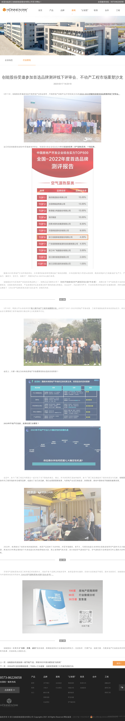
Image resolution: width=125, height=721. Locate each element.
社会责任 (46, 702)
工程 (118, 10)
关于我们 (46, 683)
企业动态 (9, 60)
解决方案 (46, 692)
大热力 (45, 688)
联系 (96, 10)
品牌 (62, 10)
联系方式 (83, 683)
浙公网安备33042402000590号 (104, 717)
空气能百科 (71, 702)
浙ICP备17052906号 (81, 717)
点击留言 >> (10, 690)
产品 (51, 10)
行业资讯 (27, 60)
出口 (32, 692)
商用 (32, 688)
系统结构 (71, 683)
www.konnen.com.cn (116, 716)
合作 (107, 10)
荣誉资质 (46, 697)
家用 (32, 683)
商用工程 (108, 692)
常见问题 (71, 697)
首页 (40, 10)
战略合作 (108, 683)
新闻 (74, 10)
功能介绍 (71, 688)
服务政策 (71, 692)
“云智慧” (84, 10)
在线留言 (83, 688)
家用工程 (108, 688)
